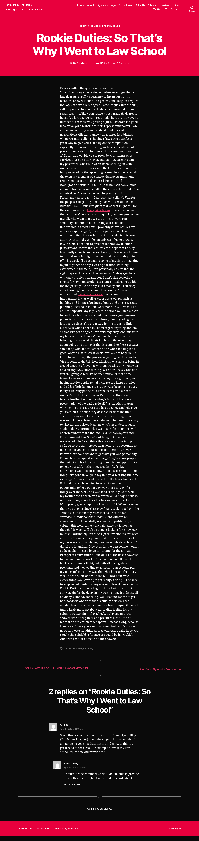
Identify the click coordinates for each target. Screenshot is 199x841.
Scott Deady (81, 64)
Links (177, 5)
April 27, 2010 (102, 64)
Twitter (157, 9)
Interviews (164, 5)
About (90, 5)
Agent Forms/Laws (121, 5)
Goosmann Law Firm (92, 295)
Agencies (102, 5)
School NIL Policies (145, 5)
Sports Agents (113, 27)
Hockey (80, 27)
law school (77, 649)
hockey (67, 649)
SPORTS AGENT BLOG (21, 5)
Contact (175, 9)
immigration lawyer (100, 211)
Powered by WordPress (69, 833)
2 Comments (123, 64)
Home (80, 5)
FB (166, 9)
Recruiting (95, 27)
